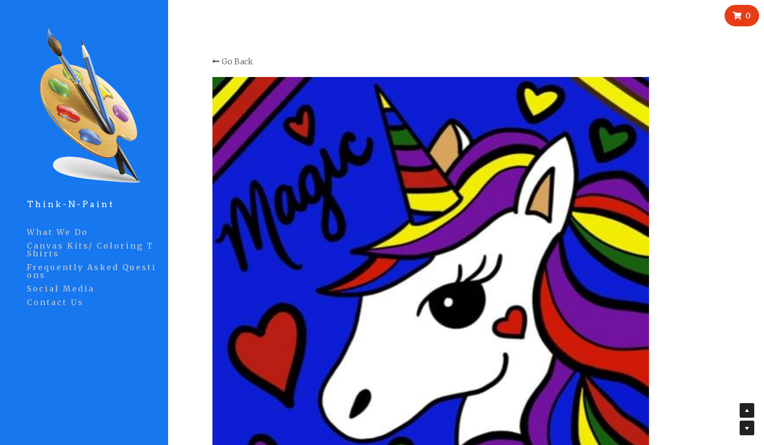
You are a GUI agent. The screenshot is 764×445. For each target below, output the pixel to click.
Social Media (61, 288)
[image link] (84, 102)
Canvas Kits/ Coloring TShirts (90, 249)
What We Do (57, 232)
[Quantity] (687, 181)
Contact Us (55, 302)
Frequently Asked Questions (91, 271)
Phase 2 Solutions (482, 405)
